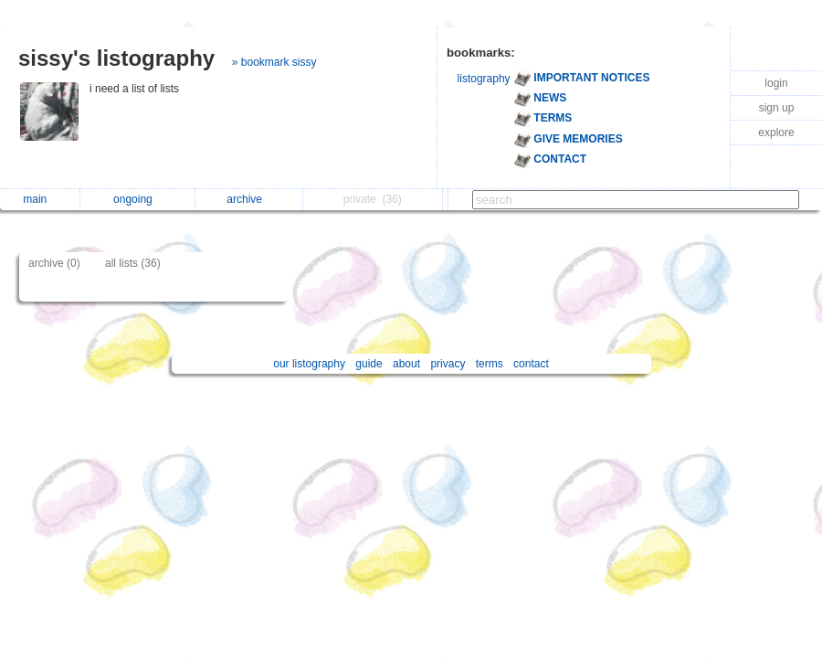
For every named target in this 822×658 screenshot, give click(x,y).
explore (776, 132)
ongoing (137, 199)
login (775, 83)
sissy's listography (116, 58)
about (406, 363)
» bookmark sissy (274, 62)
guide (368, 363)
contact (531, 363)
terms (489, 363)
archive (249, 199)
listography (484, 78)
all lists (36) (133, 263)
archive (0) (54, 263)
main (39, 199)
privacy (447, 363)
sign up (777, 107)
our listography (309, 363)
